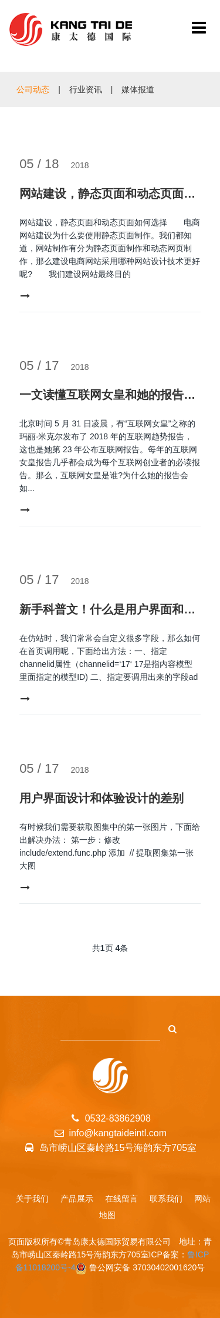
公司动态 (32, 89)
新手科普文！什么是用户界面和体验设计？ (110, 609)
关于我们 (32, 1198)
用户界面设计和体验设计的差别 (101, 798)
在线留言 (121, 1198)
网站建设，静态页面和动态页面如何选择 (110, 193)
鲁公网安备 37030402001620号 (147, 1267)
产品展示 (76, 1198)
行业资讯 (85, 89)
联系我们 (166, 1198)
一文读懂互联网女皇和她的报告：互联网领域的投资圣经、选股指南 (110, 394)
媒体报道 (137, 89)
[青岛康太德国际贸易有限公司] (199, 29)
